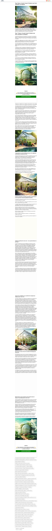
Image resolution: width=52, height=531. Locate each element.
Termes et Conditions (19, 529)
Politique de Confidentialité (20, 528)
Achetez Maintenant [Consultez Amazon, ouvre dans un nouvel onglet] (26, 96)
